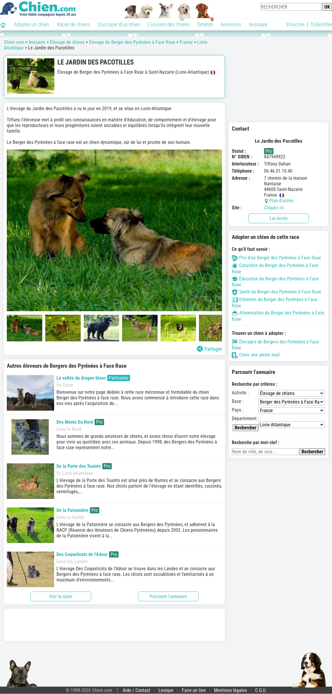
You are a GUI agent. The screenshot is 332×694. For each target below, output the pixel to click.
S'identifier (321, 24)
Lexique (166, 690)
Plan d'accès (281, 200)
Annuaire (258, 24)
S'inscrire (295, 24)
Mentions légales (230, 690)
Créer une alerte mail (256, 355)
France (186, 42)
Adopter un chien (31, 24)
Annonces (231, 24)
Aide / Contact (136, 690)
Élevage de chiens (67, 42)
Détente (205, 24)
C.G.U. (261, 690)
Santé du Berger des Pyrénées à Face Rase (276, 292)
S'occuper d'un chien (119, 24)
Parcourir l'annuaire (168, 596)
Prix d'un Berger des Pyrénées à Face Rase (276, 258)
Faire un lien (194, 690)
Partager (209, 349)
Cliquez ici (274, 208)
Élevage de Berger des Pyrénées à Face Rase (132, 42)
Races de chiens (73, 24)
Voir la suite (60, 596)
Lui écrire (279, 218)
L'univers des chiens (169, 24)
